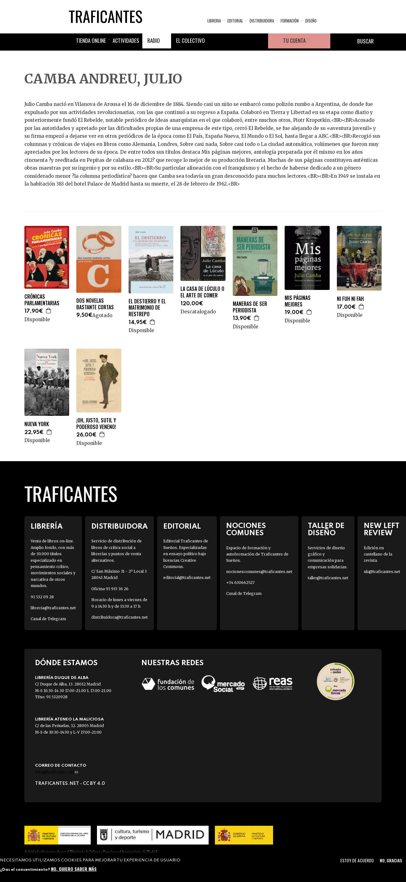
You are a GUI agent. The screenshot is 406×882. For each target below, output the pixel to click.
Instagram (245, 41)
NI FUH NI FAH (350, 299)
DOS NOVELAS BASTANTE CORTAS (95, 304)
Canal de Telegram (48, 618)
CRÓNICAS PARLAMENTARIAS (41, 299)
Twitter (230, 41)
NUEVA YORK (36, 424)
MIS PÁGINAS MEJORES (298, 301)
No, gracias (391, 860)
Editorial (235, 20)
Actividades (126, 40)
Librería (47, 526)
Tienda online (91, 40)
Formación (290, 20)
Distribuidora (262, 20)
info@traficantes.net (56, 772)
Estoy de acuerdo (357, 860)
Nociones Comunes (246, 529)
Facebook (215, 41)
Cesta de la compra (319, 41)
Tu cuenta (294, 40)
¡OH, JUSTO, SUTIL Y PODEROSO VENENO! (96, 423)
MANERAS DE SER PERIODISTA (250, 307)
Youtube (260, 41)
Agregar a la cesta (49, 310)
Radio (153, 40)
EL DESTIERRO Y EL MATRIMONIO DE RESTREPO (147, 307)
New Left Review (381, 529)
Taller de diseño (326, 529)
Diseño (311, 20)
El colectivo (190, 40)
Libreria (214, 20)
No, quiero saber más (74, 868)
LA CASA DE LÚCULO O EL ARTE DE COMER (202, 292)
